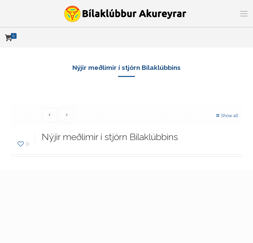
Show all (226, 115)
